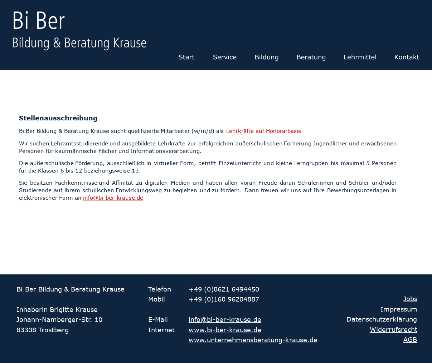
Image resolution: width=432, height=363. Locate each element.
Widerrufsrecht (393, 329)
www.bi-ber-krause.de (225, 330)
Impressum (398, 309)
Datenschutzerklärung (381, 319)
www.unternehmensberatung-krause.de (253, 340)
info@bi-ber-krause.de (225, 319)
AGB (410, 339)
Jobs (410, 299)
